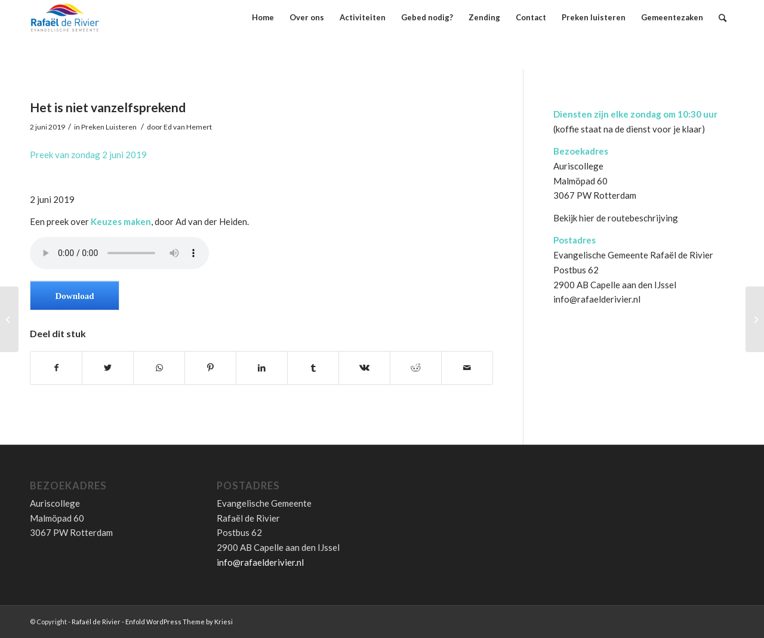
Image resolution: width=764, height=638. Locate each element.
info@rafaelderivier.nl (596, 299)
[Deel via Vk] (364, 368)
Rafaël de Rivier (96, 621)
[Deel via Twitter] (107, 368)
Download (74, 296)
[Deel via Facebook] (56, 368)
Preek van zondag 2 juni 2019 (88, 154)
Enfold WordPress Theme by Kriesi (179, 621)
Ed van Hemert (188, 126)
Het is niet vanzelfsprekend (108, 107)
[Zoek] (722, 17)
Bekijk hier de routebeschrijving (615, 217)
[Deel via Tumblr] (313, 368)
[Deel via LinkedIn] (261, 368)
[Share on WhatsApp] (159, 368)
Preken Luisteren (109, 126)
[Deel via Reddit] (415, 368)
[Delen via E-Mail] (467, 368)
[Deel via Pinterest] (210, 368)
